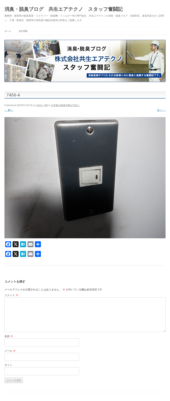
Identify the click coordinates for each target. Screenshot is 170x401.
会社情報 (23, 31)
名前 (8, 336)
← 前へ (8, 110)
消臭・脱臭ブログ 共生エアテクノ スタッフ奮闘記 (63, 9)
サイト (8, 365)
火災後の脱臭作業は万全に (65, 105)
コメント (11, 295)
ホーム (7, 31)
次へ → (161, 110)
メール (10, 350)
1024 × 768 (42, 105)
